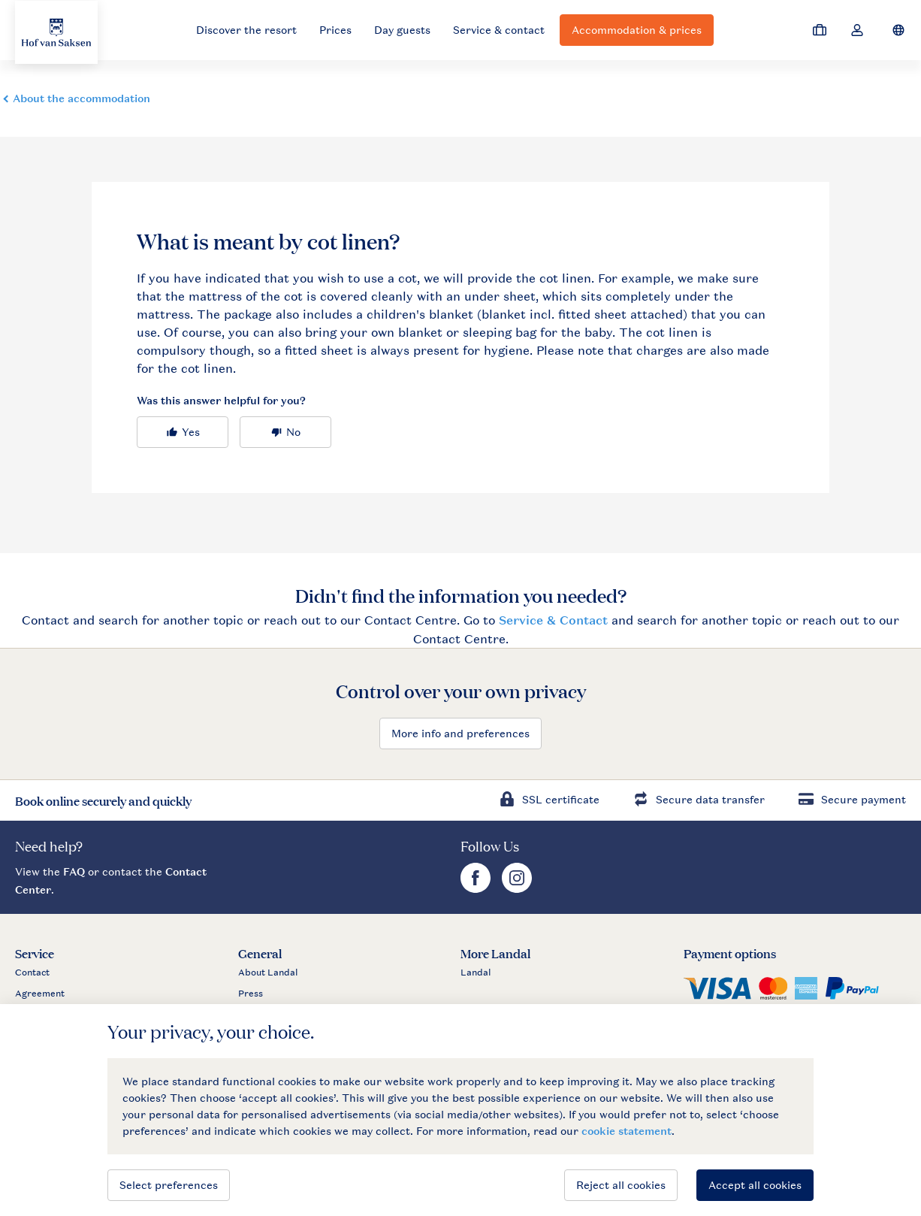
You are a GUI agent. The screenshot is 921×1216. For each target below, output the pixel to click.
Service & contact (499, 30)
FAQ (74, 871)
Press (250, 994)
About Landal (268, 972)
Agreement (40, 994)
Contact (32, 972)
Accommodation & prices (637, 30)
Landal (475, 972)
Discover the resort (246, 30)
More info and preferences (460, 733)
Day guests (402, 30)
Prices (335, 30)
